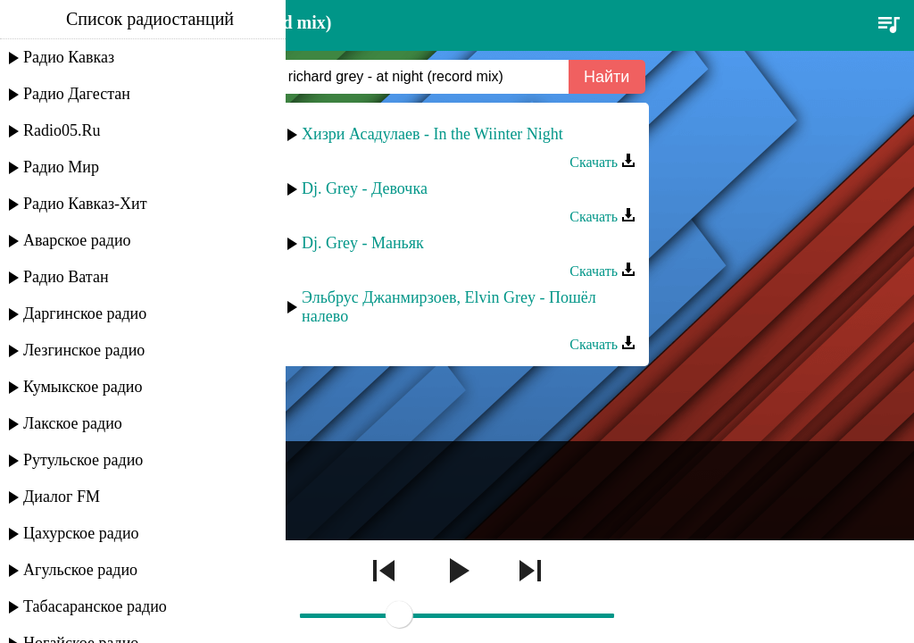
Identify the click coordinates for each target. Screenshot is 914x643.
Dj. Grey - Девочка (365, 188)
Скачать (602, 162)
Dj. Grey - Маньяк (363, 243)
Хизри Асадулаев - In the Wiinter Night (432, 134)
